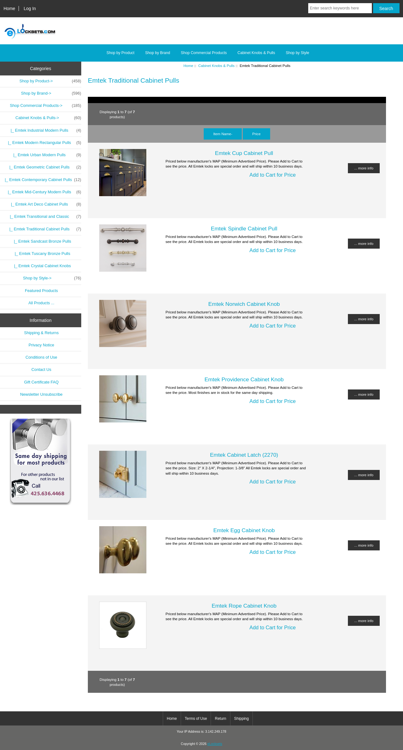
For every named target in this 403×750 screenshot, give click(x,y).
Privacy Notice (41, 345)
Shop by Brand (157, 53)
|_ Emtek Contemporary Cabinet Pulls (42, 179)
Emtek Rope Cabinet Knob (244, 606)
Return (220, 718)
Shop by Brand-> (51, 93)
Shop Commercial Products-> (45, 105)
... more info (363, 168)
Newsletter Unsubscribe (41, 394)
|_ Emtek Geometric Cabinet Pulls (44, 167)
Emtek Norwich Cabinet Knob (244, 304)
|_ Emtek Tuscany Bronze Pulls (41, 253)
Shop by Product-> (50, 81)
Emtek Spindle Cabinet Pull (244, 228)
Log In (30, 8)
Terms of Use (196, 718)
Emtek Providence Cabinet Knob (243, 379)
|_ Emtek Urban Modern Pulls (46, 154)
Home (9, 8)
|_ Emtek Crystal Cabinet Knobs (41, 265)
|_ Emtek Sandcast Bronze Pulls (41, 241)
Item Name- (222, 134)
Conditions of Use (41, 357)
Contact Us (41, 369)
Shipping (241, 718)
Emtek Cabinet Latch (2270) (244, 455)
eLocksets (214, 744)
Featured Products (41, 290)
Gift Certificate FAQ (41, 382)
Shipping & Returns (41, 332)
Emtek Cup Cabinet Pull (244, 153)
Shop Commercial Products (204, 53)
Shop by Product (120, 53)
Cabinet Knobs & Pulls (216, 65)
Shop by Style (297, 53)
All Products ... (41, 303)
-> (48, 117)
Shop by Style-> (52, 278)
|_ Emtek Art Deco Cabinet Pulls (45, 204)
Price (256, 134)
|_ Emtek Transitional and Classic (44, 216)
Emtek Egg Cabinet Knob (244, 530)
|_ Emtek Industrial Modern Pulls (45, 130)
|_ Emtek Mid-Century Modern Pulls (43, 192)
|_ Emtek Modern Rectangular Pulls (43, 142)
